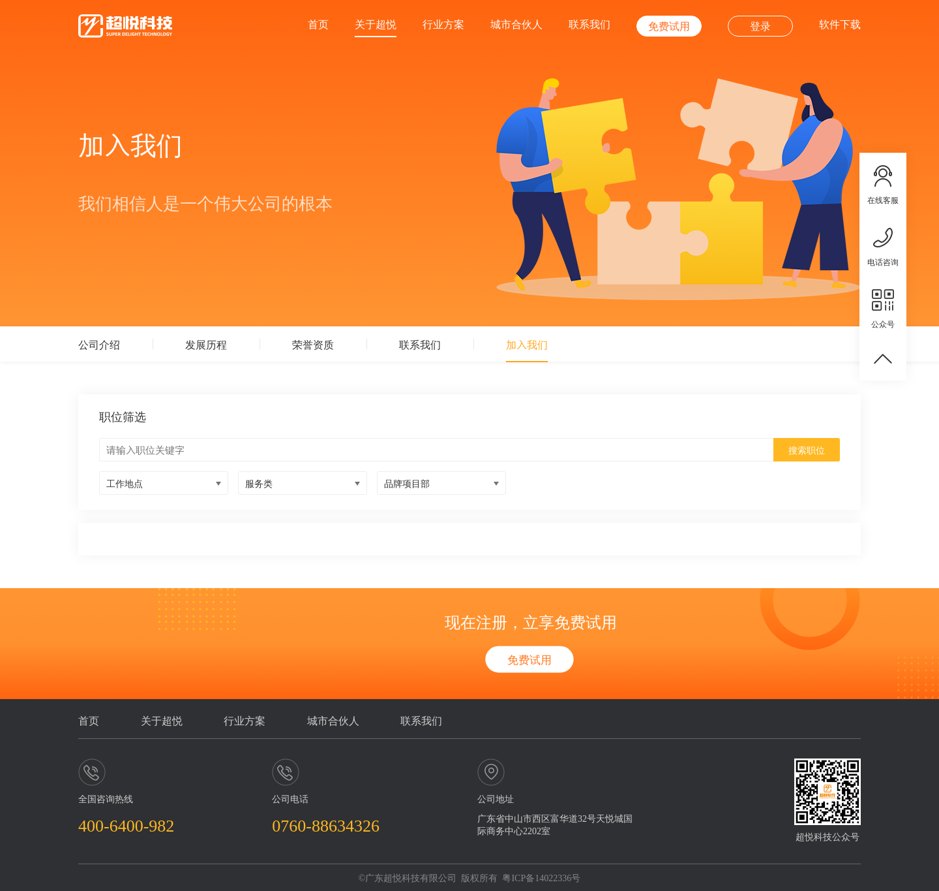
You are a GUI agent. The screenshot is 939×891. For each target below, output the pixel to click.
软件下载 (840, 23)
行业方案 (443, 23)
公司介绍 (99, 344)
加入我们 (527, 344)
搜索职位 (806, 449)
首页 (318, 23)
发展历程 (206, 344)
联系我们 (589, 23)
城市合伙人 (516, 23)
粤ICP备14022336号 (541, 877)
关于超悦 (375, 23)
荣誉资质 (313, 344)
